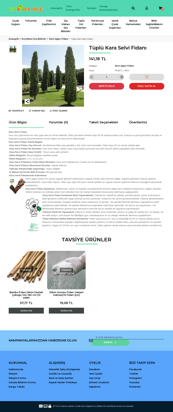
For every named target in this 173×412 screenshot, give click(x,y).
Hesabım (94, 365)
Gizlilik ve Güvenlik (60, 369)
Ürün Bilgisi (18, 122)
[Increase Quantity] (121, 77)
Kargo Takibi (17, 382)
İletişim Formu (17, 374)
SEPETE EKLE (107, 86)
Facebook (135, 365)
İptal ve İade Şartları (61, 374)
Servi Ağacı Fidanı (124, 66)
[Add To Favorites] (146, 77)
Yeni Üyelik (95, 369)
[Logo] (26, 8)
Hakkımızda (16, 365)
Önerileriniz (138, 122)
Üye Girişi (94, 374)
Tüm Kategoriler (73, 8)
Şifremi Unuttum (99, 378)
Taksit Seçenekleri (103, 122)
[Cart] (160, 8)
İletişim (91, 8)
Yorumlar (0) (58, 122)
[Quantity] (106, 77)
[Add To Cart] (26, 308)
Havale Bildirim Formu (22, 378)
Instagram (135, 374)
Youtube (134, 378)
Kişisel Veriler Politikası (63, 378)
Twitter (133, 369)
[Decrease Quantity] (91, 77)
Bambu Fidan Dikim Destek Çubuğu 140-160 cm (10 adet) (26, 295)
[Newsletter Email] (114, 338)
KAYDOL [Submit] (153, 338)
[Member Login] (146, 8)
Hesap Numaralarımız (109, 8)
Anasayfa (56, 8)
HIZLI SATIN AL (147, 86)
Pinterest (135, 382)
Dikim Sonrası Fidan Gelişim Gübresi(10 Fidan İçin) (66, 294)
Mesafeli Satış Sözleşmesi (64, 365)
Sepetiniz (95, 382)
